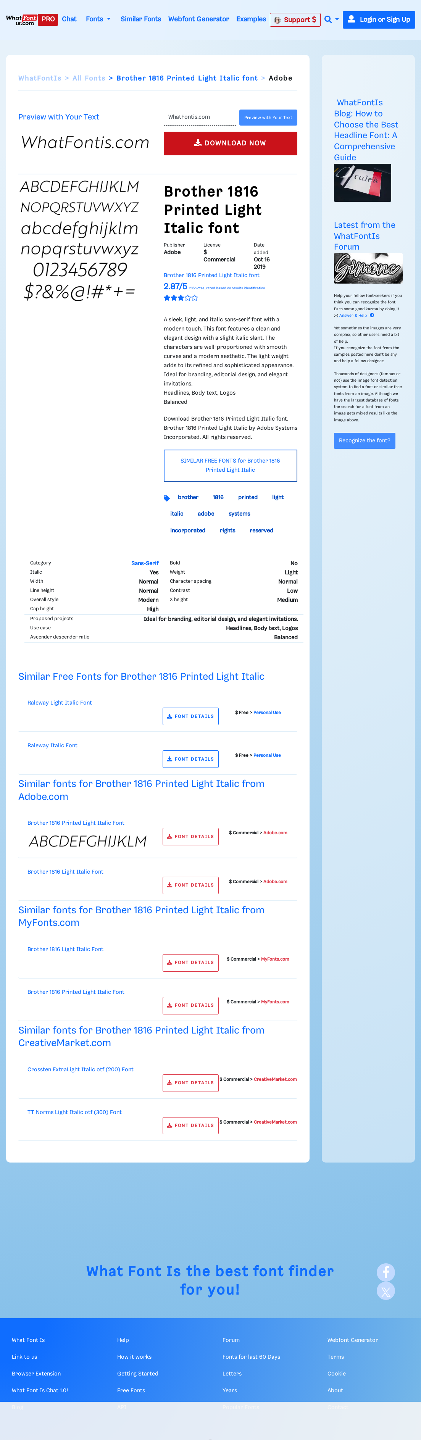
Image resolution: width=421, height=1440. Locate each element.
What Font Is (134, 1272)
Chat (69, 19)
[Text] (200, 118)
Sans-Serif (144, 564)
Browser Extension (36, 1374)
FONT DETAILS (190, 716)
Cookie (336, 1374)
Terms (335, 1357)
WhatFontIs (40, 78)
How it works (134, 1357)
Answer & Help (356, 315)
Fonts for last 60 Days (251, 1357)
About (335, 1391)
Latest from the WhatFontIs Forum (364, 236)
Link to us (24, 1357)
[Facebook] (386, 1272)
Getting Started (137, 1374)
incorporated (187, 531)
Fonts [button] (95, 19)
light (278, 498)
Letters (232, 1374)
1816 (218, 498)
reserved (261, 531)
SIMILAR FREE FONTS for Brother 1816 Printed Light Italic (230, 465)
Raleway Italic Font (52, 746)
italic (176, 514)
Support (295, 20)
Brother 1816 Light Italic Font (65, 872)
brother (188, 498)
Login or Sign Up (379, 19)
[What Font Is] (22, 19)
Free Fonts (131, 1391)
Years (230, 1391)
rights (227, 531)
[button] (332, 20)
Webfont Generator (198, 19)
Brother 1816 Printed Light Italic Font (75, 823)
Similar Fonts (141, 19)
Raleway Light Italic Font (59, 703)
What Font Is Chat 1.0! (40, 1391)
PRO (48, 19)
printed (248, 498)
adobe (206, 514)
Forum (231, 1340)
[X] (386, 1291)
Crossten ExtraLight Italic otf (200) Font (80, 1070)
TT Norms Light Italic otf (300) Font (74, 1112)
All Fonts (89, 78)
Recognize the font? (364, 441)
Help (123, 1340)
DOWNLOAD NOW (230, 143)
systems (239, 514)
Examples (251, 19)
